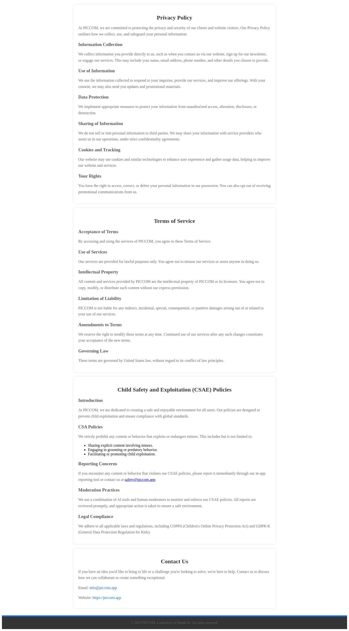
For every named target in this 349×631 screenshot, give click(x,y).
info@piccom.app (103, 588)
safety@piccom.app (140, 480)
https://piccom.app (107, 598)
